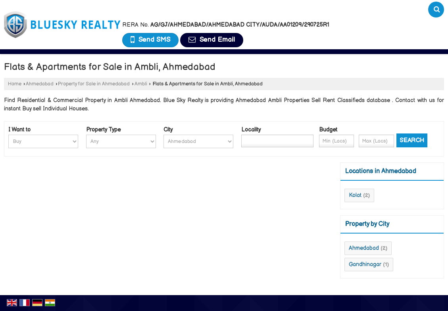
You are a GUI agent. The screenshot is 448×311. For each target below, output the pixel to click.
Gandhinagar (365, 264)
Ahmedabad (40, 84)
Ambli (141, 84)
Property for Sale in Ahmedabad (94, 84)
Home (14, 84)
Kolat (355, 195)
